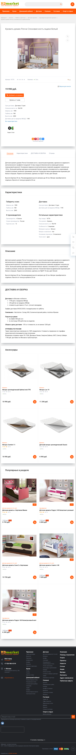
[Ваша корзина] (73, 236)
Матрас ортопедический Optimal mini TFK (16, 390)
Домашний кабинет (26, 11)
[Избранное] (73, 242)
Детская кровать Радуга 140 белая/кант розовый (56, 510)
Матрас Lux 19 (44, 390)
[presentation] (12, 729)
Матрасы (4, 387)
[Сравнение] (73, 247)
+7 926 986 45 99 (10, 663)
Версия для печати (65, 86)
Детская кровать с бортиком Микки (14, 510)
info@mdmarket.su (9, 677)
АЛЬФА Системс (12, 753)
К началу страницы (38, 740)
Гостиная (56, 11)
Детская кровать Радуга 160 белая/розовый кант (19, 620)
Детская (39, 11)
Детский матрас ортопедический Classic (53, 445)
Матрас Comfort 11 (8, 445)
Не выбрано (8, 660)
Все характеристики (11, 121)
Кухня (14, 11)
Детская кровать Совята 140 (49, 565)
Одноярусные (42, 508)
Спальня (48, 11)
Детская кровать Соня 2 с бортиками (15, 565)
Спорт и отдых (68, 11)
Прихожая (6, 11)
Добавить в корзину (14, 95)
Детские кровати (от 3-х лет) (9, 508)
